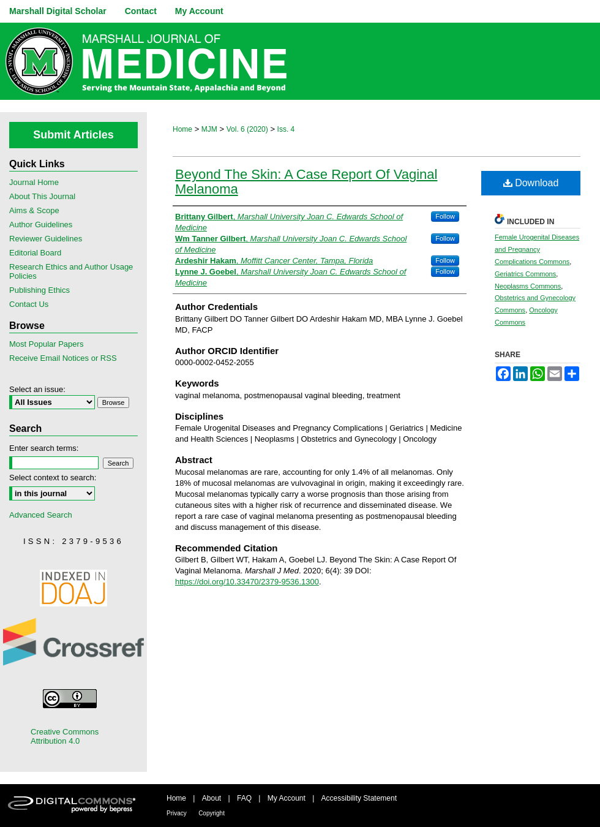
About (211, 798)
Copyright (211, 813)
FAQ (244, 798)
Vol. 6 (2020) (247, 129)
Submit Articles (73, 135)
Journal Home (34, 182)
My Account (287, 798)
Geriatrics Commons (525, 274)
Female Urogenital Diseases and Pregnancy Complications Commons (537, 249)
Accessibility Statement (359, 798)
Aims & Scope (34, 210)
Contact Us (28, 304)
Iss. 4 (286, 129)
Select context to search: (52, 477)
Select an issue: (37, 389)
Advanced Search (40, 514)
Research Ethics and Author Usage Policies (71, 271)
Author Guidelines (40, 224)
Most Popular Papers (46, 344)
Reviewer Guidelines (45, 238)
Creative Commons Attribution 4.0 (65, 736)
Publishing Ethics (39, 290)
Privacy (177, 813)
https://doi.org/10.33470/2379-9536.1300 (247, 581)
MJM (209, 129)
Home (182, 129)
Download (531, 183)
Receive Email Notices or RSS (63, 358)
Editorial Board (35, 252)
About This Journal (42, 196)
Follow (445, 216)
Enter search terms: (43, 448)
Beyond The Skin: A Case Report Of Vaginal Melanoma (306, 182)
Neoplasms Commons (528, 286)
